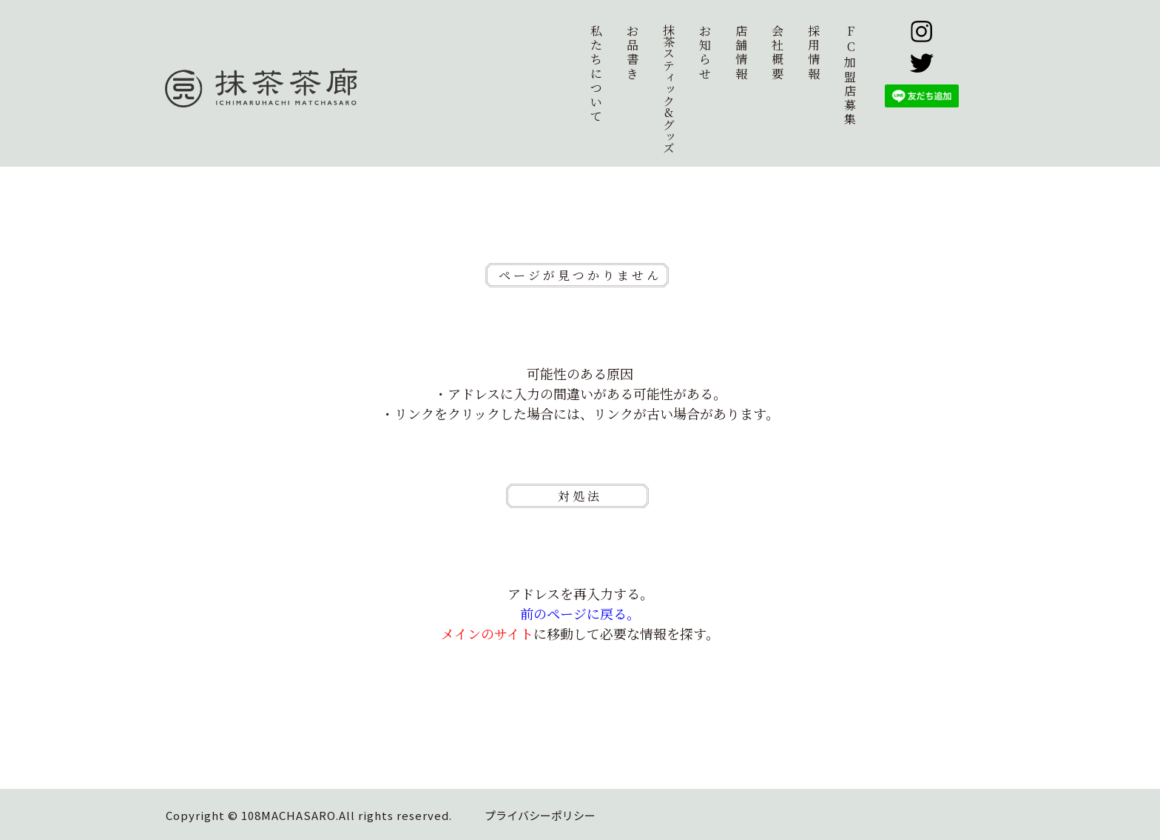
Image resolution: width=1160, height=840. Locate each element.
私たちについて (596, 73)
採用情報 (814, 52)
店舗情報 (741, 52)
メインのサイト (487, 633)
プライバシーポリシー (540, 815)
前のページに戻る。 (580, 613)
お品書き (632, 52)
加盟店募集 (850, 75)
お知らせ (705, 52)
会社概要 (777, 52)
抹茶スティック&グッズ (668, 89)
